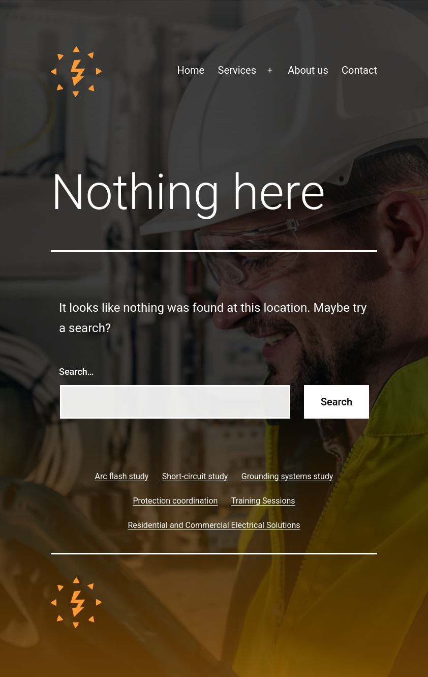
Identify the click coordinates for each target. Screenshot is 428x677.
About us (308, 70)
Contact (359, 70)
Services (237, 70)
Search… (76, 371)
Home (190, 70)
